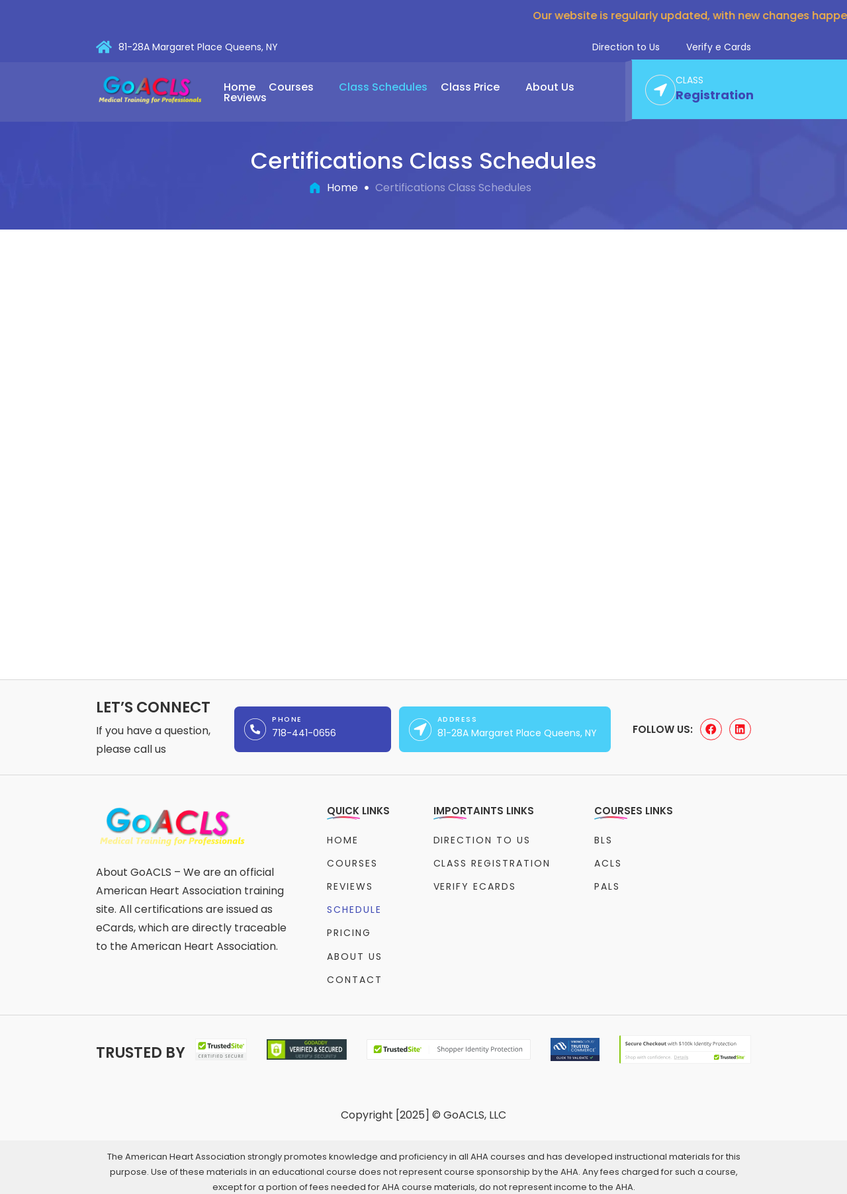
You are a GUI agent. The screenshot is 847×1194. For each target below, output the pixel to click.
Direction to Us (626, 47)
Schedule (354, 904)
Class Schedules (383, 87)
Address (457, 719)
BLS (603, 839)
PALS (607, 883)
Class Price (476, 87)
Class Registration (492, 861)
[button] (297, 87)
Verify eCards (474, 883)
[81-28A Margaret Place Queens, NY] (104, 47)
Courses (297, 87)
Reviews (245, 98)
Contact (354, 969)
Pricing (349, 926)
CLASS (689, 80)
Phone (287, 719)
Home (239, 87)
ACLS (608, 861)
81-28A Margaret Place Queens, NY (198, 47)
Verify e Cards (718, 47)
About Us (556, 87)
